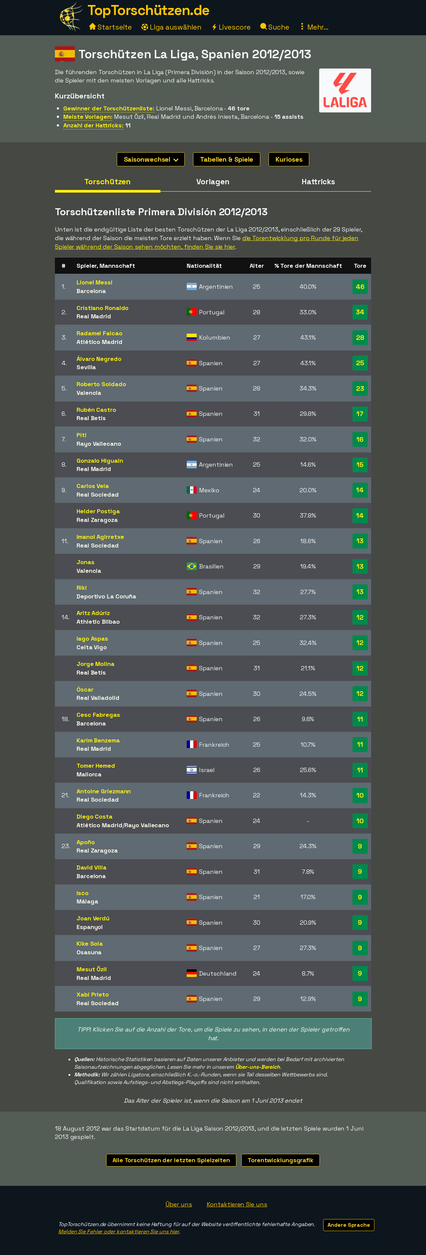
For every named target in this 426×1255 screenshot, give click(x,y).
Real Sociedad (98, 494)
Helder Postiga (98, 511)
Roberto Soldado (101, 384)
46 (360, 286)
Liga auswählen (171, 27)
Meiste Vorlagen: (87, 116)
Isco (83, 893)
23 (360, 388)
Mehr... (313, 27)
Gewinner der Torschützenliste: (108, 108)
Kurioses (289, 159)
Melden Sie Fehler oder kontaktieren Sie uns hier (118, 1231)
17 (359, 413)
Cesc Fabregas (98, 714)
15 (359, 464)
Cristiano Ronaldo (102, 308)
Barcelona (91, 291)
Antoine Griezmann (104, 791)
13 (359, 541)
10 (360, 795)
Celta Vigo (92, 647)
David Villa (91, 867)
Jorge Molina (95, 664)
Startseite (110, 27)
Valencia (89, 392)
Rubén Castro (96, 409)
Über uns (178, 1204)
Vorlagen (213, 182)
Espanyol (90, 927)
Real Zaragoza (97, 520)
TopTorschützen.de (148, 10)
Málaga (87, 901)
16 (359, 439)
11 (360, 719)
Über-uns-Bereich (257, 1066)
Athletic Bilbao (98, 621)
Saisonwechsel (151, 159)
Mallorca (89, 774)
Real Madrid (94, 316)
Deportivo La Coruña (106, 596)
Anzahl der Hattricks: (93, 125)
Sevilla (86, 367)
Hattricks (318, 182)
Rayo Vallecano (99, 443)
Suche (274, 27)
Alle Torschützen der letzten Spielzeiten (171, 1160)
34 (360, 312)
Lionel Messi (94, 282)
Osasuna (89, 952)
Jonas (86, 562)
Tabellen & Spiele (226, 159)
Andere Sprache (348, 1224)
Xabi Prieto (93, 994)
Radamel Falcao (99, 333)
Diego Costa (94, 816)
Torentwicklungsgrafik (281, 1160)
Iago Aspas (92, 638)
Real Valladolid (98, 698)
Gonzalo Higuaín (100, 460)
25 (360, 363)
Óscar (85, 689)
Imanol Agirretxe (100, 537)
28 (360, 337)
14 (360, 490)
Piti (82, 435)
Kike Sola (90, 943)
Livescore (231, 27)
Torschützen (107, 182)
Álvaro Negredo (99, 359)
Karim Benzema (98, 740)
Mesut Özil (92, 969)
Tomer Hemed (96, 765)
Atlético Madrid (99, 342)
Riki (82, 587)
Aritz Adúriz (93, 613)
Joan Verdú (93, 918)
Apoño (86, 842)
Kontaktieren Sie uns (237, 1204)
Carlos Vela (93, 486)
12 (359, 617)
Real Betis (91, 418)
